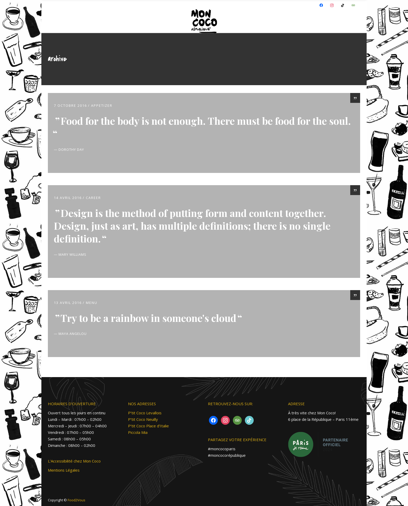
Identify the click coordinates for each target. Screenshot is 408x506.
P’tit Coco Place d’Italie (148, 425)
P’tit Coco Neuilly (143, 419)
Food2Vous (76, 500)
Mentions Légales (64, 470)
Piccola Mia (138, 432)
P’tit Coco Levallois (145, 412)
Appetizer (101, 105)
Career (93, 197)
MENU (91, 302)
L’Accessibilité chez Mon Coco (74, 461)
